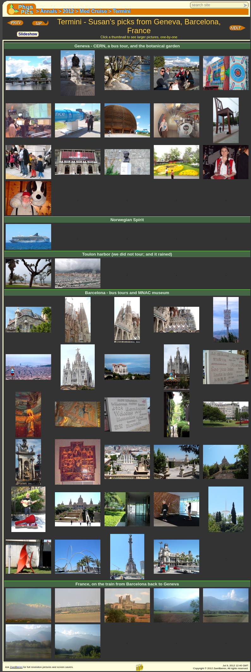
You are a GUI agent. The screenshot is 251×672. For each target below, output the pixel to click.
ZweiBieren (16, 667)
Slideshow (27, 34)
